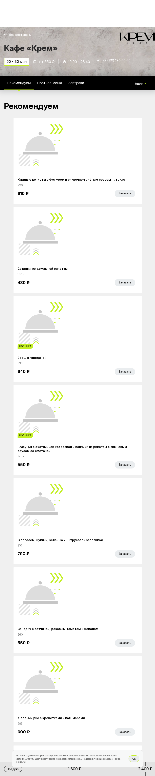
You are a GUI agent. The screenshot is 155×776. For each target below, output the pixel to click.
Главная (64, 665)
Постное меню (55, 85)
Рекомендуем (20, 85)
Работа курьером (72, 691)
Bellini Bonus (67, 682)
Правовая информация (68, 710)
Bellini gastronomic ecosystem (119, 671)
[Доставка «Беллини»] (17, 13)
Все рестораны (22, 35)
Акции (62, 674)
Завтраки (85, 85)
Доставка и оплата (74, 699)
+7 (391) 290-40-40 (120, 64)
